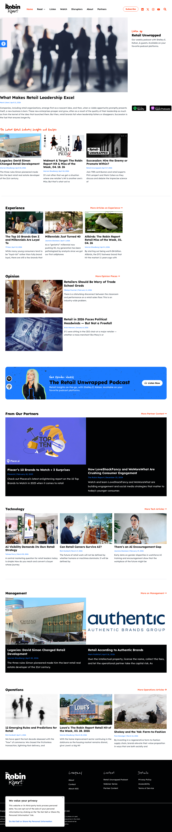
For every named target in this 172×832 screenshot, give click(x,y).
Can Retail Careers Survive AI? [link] (81, 546)
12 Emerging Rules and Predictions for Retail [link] (31, 729)
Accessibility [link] (145, 783)
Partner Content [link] (112, 792)
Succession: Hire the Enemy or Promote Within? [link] (106, 162)
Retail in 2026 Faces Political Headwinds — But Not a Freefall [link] (88, 321)
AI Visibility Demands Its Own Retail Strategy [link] (30, 548)
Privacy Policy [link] (146, 779)
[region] (34, 811)
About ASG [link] (75, 788)
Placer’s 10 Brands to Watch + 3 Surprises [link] (38, 470)
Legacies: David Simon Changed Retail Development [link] (20, 162)
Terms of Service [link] (147, 788)
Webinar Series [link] (112, 788)
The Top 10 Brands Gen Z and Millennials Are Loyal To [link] (22, 240)
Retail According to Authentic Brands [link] (115, 650)
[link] (3, 43)
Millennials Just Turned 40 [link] (63, 236)
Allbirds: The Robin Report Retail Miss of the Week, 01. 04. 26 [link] (103, 240)
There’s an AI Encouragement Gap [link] (137, 546)
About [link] (72, 779)
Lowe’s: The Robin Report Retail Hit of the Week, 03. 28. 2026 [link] (85, 729)
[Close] (62, 797)
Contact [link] (73, 784)
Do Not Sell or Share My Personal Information (30, 821)
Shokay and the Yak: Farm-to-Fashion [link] (140, 731)
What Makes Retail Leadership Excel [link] (37, 97)
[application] (43, 9)
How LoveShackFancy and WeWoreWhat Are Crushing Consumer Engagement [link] (121, 471)
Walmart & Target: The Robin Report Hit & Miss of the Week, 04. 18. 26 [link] (63, 164)
